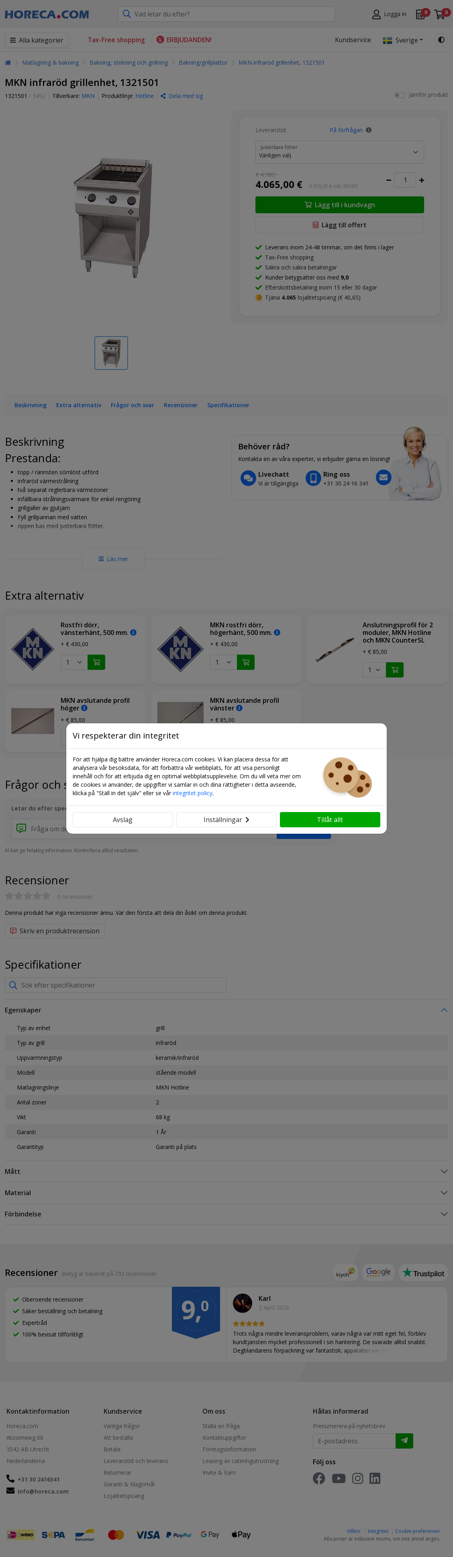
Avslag (123, 819)
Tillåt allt (330, 819)
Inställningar (226, 819)
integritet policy (192, 793)
